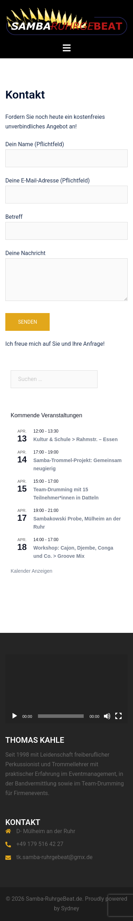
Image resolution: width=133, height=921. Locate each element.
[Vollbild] (118, 716)
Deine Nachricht (66, 276)
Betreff (66, 223)
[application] (66, 688)
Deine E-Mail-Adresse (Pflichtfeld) (66, 187)
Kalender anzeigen (31, 571)
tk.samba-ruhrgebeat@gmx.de (54, 857)
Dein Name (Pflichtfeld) (66, 151)
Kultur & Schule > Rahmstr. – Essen (75, 439)
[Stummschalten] (107, 716)
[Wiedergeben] (14, 716)
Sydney (70, 908)
